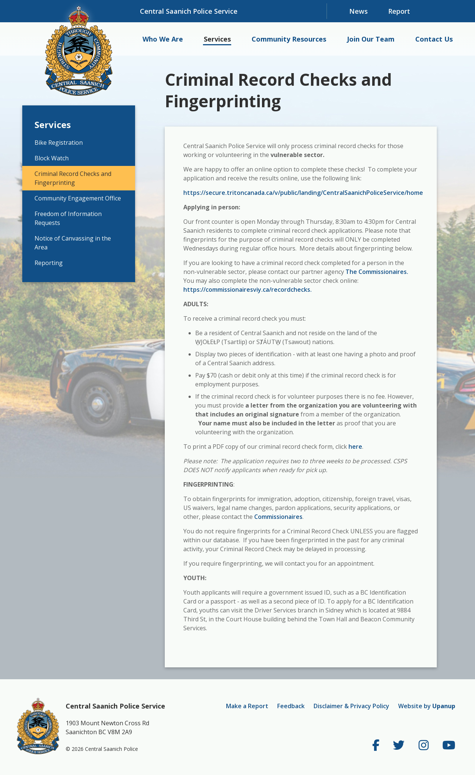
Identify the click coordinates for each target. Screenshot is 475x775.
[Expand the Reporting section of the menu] (128, 262)
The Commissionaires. (376, 272)
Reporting (49, 263)
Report (399, 11)
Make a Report (247, 706)
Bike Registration (59, 142)
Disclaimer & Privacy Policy (351, 706)
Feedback (291, 706)
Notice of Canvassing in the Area (73, 242)
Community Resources (289, 39)
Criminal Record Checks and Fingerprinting (73, 178)
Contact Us (434, 39)
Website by (426, 706)
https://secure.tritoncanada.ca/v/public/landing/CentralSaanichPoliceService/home (303, 193)
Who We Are (162, 39)
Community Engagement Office (78, 198)
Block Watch (52, 158)
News (358, 11)
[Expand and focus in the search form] (441, 11)
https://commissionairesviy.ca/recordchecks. (247, 289)
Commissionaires (278, 517)
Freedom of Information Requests (68, 218)
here (355, 446)
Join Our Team (370, 39)
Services (217, 39)
